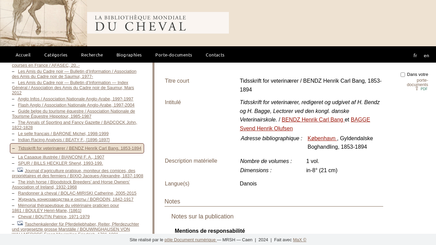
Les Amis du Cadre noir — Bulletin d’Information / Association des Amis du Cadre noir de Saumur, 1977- (74, 74)
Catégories (55, 55)
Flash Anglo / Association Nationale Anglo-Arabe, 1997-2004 (76, 105)
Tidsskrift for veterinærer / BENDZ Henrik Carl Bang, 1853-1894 (80, 148)
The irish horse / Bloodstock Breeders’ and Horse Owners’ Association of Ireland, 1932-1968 (71, 184)
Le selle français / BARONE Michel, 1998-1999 (63, 133)
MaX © (299, 239)
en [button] (426, 55)
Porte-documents (173, 55)
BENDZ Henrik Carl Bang (313, 119)
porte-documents (417, 82)
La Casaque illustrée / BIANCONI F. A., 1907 (61, 157)
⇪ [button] (421, 88)
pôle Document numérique (191, 239)
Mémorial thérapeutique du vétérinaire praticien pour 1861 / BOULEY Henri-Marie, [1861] (65, 208)
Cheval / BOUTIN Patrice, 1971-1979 (54, 216)
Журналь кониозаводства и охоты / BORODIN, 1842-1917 (76, 199)
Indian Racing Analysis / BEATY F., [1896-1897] (64, 139)
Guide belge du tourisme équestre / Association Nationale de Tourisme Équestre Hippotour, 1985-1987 (73, 114)
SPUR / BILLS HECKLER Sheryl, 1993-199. (60, 163)
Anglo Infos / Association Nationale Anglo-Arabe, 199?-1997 (75, 98)
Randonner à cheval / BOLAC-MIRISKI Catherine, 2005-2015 (77, 193)
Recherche (92, 55)
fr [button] (415, 55)
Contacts (215, 55)
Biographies (129, 55)
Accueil (23, 55)
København (322, 138)
